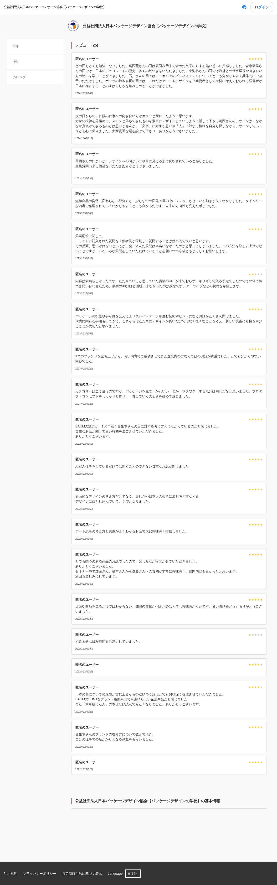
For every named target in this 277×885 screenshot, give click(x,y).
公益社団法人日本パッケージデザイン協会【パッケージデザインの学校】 (55, 7)
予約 (16, 61)
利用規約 (10, 873)
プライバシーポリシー (39, 873)
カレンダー (21, 77)
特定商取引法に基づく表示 (82, 873)
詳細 (16, 46)
